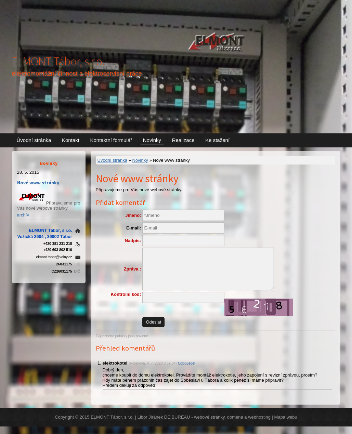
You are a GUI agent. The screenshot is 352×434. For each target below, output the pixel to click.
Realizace (183, 140)
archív (23, 215)
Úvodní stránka (34, 140)
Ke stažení (217, 140)
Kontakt (70, 140)
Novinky (152, 140)
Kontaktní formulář (111, 140)
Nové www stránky (38, 183)
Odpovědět (186, 370)
